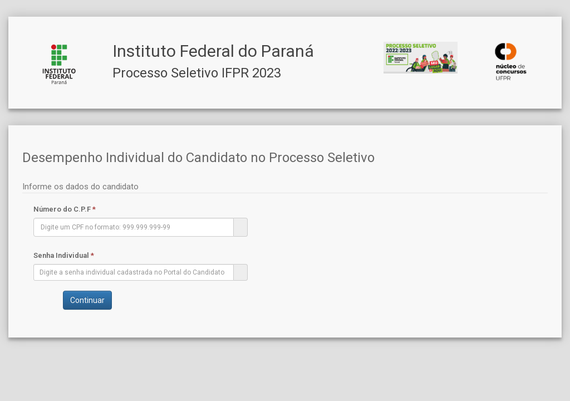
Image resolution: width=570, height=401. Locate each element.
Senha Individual (63, 255)
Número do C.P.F (64, 209)
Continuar (87, 300)
